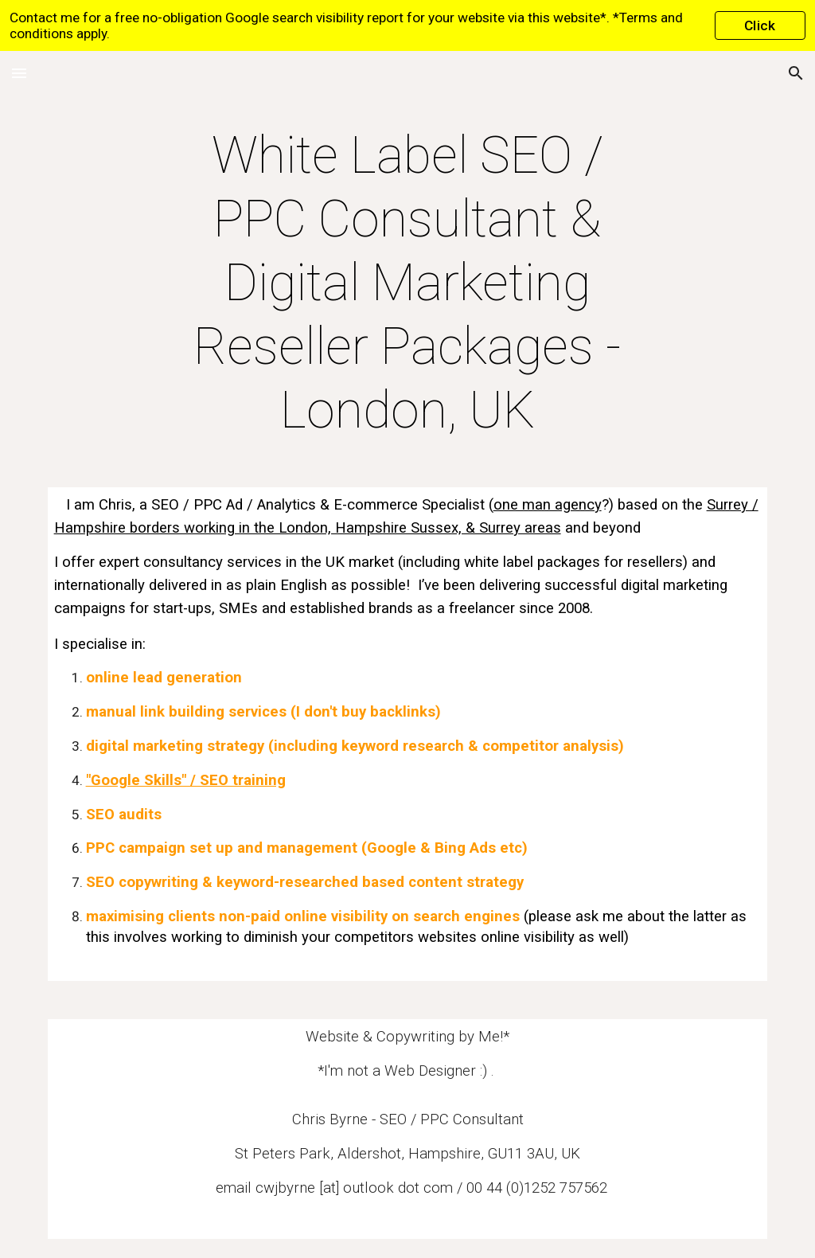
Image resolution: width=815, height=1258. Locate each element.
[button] (19, 73)
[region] (407, 25)
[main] (407, 283)
